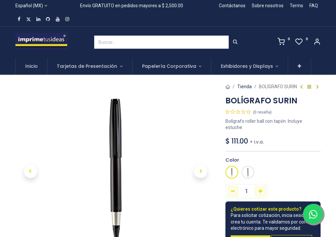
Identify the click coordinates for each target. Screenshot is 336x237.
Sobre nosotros (268, 5)
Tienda (244, 86)
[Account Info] (317, 42)
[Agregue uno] (261, 191)
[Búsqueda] (235, 42)
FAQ (313, 5)
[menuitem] (31, 66)
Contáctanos (232, 5)
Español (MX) (29, 5)
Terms (296, 5)
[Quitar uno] (233, 191)
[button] (299, 66)
